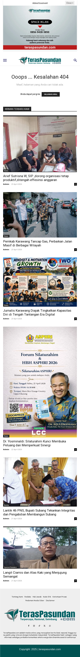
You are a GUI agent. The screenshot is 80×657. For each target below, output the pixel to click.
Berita (6, 505)
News (6, 171)
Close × (69, 3)
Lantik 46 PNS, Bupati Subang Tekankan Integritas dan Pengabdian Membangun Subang (39, 512)
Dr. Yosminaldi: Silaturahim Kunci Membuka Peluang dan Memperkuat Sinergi (34, 443)
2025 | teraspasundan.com (46, 649)
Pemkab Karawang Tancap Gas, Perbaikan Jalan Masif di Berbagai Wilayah (37, 243)
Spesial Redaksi (10, 567)
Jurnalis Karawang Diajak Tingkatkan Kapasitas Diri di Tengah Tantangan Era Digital (37, 312)
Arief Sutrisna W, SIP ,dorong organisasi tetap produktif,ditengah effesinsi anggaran (36, 178)
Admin (6, 184)
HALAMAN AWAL (50, 94)
